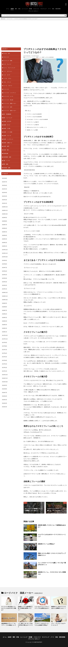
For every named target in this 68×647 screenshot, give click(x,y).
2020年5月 (4, 231)
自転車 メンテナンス (8, 139)
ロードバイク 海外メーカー (9, 110)
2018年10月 (5, 299)
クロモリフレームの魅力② (32, 125)
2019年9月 (4, 260)
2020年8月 (4, 221)
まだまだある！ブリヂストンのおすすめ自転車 (36, 119)
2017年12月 (5, 335)
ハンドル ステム (7, 78)
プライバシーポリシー (33, 11)
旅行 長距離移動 (7, 114)
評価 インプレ (6, 160)
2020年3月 (4, 239)
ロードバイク (9, 18)
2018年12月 (5, 292)
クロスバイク (36, 8)
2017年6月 (4, 353)
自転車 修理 (6, 146)
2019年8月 (4, 264)
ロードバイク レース (8, 96)
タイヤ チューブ (7, 64)
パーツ (49, 8)
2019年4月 (4, 278)
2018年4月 (4, 321)
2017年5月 (4, 356)
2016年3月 (4, 406)
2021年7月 (4, 181)
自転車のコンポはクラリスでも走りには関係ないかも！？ (58, 607)
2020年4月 (4, 235)
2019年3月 (4, 281)
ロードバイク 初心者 (8, 99)
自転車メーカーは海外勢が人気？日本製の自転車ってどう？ (25, 608)
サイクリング (43, 8)
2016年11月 (5, 378)
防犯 (53, 8)
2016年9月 (4, 385)
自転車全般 (51, 57)
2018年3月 (4, 324)
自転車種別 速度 (7, 157)
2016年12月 (5, 374)
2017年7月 (4, 349)
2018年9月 (4, 303)
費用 (16, 8)
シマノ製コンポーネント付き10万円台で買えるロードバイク (25, 625)
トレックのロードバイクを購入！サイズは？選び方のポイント (52, 563)
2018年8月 (4, 306)
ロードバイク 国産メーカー (35, 57)
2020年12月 (5, 206)
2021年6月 (4, 185)
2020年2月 (4, 242)
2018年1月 (4, 331)
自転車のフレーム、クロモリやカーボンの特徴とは (52, 573)
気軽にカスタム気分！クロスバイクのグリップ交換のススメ (52, 554)
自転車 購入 (6, 149)
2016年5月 (4, 399)
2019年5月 (4, 274)
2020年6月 (4, 228)
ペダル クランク (7, 82)
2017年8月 (4, 346)
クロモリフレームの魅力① (32, 122)
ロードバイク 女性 (7, 107)
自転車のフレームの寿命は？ (46, 544)
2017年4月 (4, 360)
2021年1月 (4, 203)
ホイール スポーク (7, 85)
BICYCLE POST (38, 642)
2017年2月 (4, 367)
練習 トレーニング (7, 117)
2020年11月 (5, 210)
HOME (4, 18)
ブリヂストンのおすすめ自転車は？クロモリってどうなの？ (26, 18)
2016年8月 (4, 388)
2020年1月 (4, 246)
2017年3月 (4, 364)
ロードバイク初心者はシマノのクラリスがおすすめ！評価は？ (8, 608)
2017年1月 (4, 371)
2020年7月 (4, 224)
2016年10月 (5, 381)
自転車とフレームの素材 (31, 130)
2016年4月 (4, 403)
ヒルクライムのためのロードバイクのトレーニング (52, 535)
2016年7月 (4, 392)
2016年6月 (4, 396)
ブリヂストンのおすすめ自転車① (33, 114)
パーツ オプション (7, 71)
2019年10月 (5, 256)
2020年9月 (4, 217)
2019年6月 (4, 271)
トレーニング (25, 8)
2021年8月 (4, 178)
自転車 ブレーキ (7, 135)
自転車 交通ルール (7, 142)
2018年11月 (5, 296)
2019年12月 (5, 249)
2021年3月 (4, 196)
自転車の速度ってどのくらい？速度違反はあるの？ (52, 526)
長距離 (30, 8)
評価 (19, 8)
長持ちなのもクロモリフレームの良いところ (36, 127)
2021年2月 (4, 199)
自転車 (12, 8)
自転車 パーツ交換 (7, 132)
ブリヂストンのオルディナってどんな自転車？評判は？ (42, 624)
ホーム (7, 8)
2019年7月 (4, 267)
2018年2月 (4, 328)
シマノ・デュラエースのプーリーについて (58, 624)
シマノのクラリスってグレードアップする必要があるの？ (42, 607)
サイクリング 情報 (7, 60)
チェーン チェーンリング (9, 67)
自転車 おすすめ (45, 57)
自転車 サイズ (6, 124)
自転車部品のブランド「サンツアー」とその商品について (8, 624)
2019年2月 (4, 285)
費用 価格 (5, 164)
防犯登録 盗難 (6, 167)
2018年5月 (4, 317)
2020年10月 (5, 214)
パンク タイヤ (6, 74)
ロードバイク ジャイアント (9, 92)
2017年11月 (5, 339)
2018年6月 (4, 313)
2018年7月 (4, 310)
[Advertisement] (34, 33)
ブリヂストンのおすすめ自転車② (33, 117)
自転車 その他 (6, 128)
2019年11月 (5, 253)
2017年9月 (4, 342)
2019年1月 (4, 288)
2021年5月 (4, 189)
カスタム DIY (6, 53)
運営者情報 (57, 8)
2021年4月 (4, 192)
